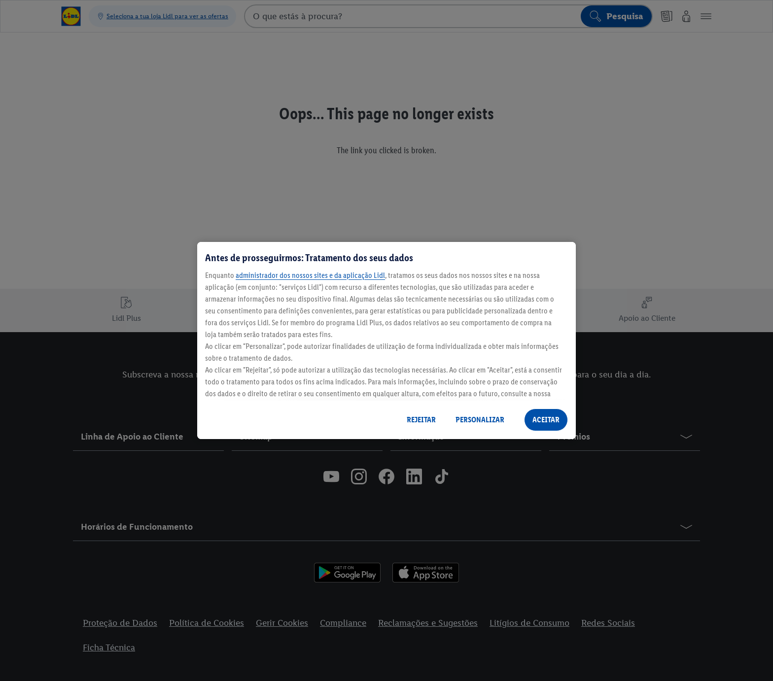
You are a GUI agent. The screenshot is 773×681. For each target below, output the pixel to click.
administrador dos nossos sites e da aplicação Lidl (310, 275)
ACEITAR (546, 419)
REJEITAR (421, 419)
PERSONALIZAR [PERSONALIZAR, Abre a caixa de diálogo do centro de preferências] (480, 419)
